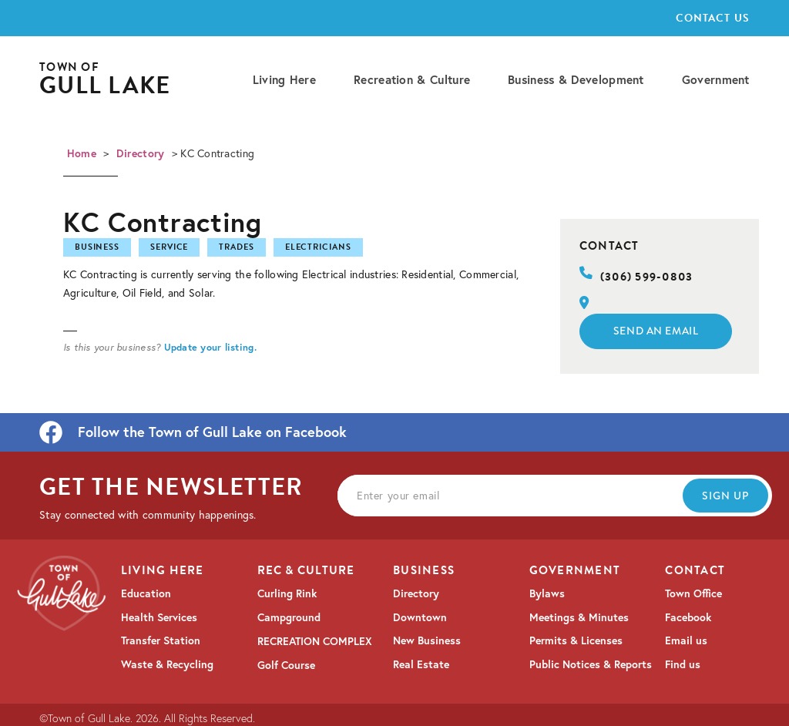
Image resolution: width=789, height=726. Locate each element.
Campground (289, 617)
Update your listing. (210, 347)
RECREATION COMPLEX (314, 641)
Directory (140, 153)
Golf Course (286, 665)
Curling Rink (287, 593)
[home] (104, 80)
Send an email (655, 330)
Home (81, 153)
